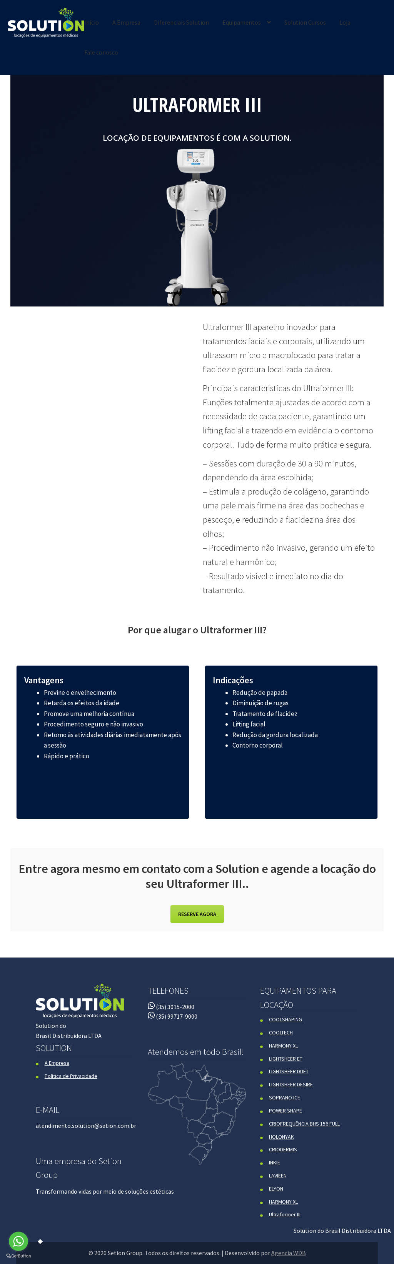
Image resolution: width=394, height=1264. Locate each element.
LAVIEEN (278, 1175)
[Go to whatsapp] (18, 1241)
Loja (345, 22)
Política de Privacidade (71, 1075)
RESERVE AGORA (197, 914)
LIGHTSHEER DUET (289, 1071)
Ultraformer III (285, 1214)
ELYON (276, 1188)
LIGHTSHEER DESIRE (291, 1084)
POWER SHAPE (285, 1110)
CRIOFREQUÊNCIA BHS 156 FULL (304, 1123)
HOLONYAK (281, 1136)
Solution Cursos (305, 22)
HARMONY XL (283, 1045)
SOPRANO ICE (284, 1097)
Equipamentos (241, 22)
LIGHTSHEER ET (285, 1058)
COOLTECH (281, 1032)
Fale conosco (101, 52)
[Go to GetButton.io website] (18, 1256)
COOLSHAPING (285, 1019)
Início (91, 22)
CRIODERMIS (283, 1149)
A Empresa (126, 22)
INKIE (274, 1162)
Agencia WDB (288, 1253)
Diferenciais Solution (181, 22)
